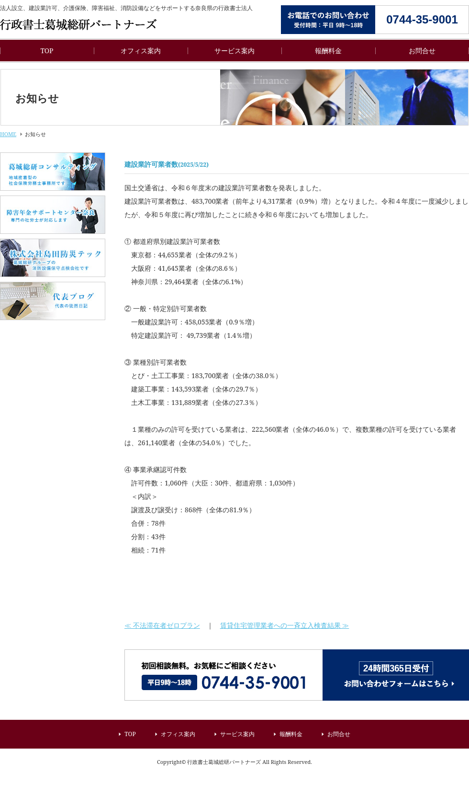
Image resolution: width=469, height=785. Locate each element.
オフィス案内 (141, 50)
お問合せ (422, 50)
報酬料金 (328, 50)
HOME (8, 134)
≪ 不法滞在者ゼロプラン (162, 625)
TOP (46, 50)
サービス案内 (234, 50)
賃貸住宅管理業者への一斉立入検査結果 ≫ (284, 625)
